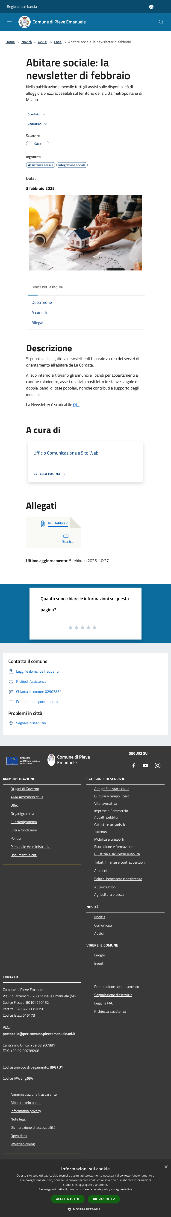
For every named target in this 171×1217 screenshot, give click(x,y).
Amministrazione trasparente (34, 1094)
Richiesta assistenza (110, 1011)
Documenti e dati (24, 855)
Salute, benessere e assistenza (118, 878)
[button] (85, 1209)
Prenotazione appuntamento (116, 986)
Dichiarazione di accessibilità (33, 1127)
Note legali (19, 1119)
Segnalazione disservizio (113, 995)
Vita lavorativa (105, 803)
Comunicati (103, 925)
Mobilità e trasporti (109, 839)
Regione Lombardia (22, 6)
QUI (76, 404)
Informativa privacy (26, 1111)
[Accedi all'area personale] (151, 6)
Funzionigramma (24, 822)
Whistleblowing (23, 1144)
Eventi (99, 963)
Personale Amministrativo (31, 846)
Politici (16, 838)
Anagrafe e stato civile (111, 788)
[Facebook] (133, 766)
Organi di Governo (25, 788)
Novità (26, 42)
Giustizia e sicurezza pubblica (117, 854)
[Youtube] (145, 766)
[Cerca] (161, 22)
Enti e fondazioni (24, 830)
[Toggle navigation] (9, 21)
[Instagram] (157, 766)
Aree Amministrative (27, 797)
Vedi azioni (38, 124)
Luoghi (99, 955)
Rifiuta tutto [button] (104, 1199)
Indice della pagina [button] (47, 287)
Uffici (15, 805)
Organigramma (22, 813)
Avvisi (42, 42)
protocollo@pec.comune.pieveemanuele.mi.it (39, 1033)
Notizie (99, 917)
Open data (19, 1135)
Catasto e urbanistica (110, 824)
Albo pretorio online (26, 1102)
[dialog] (85, 1189)
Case (58, 42)
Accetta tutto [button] (67, 1199)
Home (10, 42)
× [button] (166, 1167)
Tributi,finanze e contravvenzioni (120, 862)
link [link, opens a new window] (129, 1189)
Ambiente (101, 870)
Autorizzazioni (105, 887)
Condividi (37, 114)
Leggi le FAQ (104, 1003)
